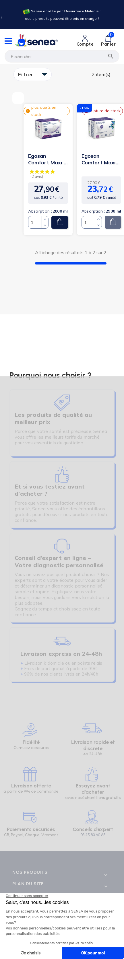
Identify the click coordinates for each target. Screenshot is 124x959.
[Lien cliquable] (85, 41)
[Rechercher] (62, 56)
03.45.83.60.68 (93, 834)
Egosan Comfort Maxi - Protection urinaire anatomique (47, 159)
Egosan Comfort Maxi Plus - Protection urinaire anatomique (99, 159)
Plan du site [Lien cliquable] (28, 883)
